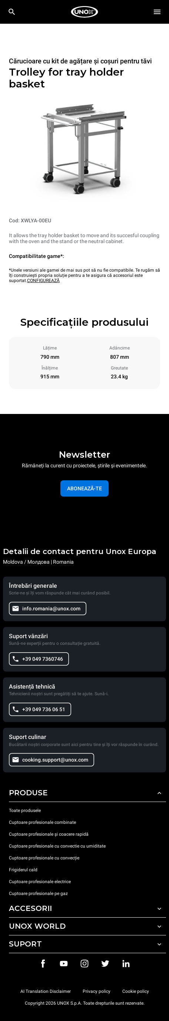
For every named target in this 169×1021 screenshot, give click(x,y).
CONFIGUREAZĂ (43, 280)
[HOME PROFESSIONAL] (84, 12)
